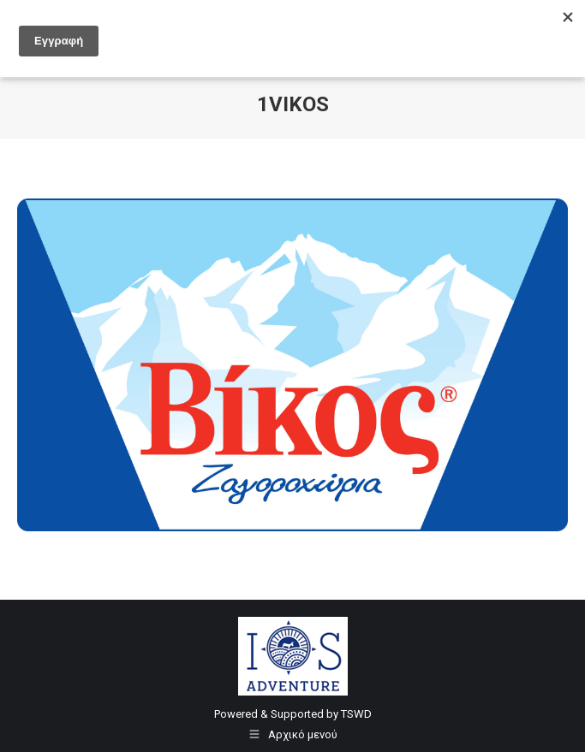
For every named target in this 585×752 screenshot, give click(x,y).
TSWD (356, 714)
